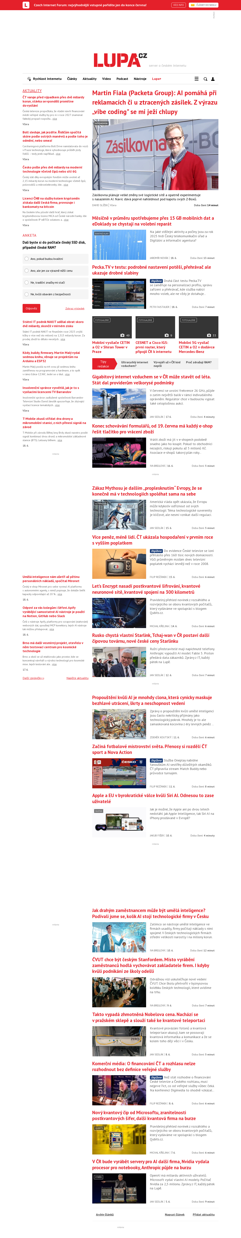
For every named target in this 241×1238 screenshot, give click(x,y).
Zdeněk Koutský (160, 737)
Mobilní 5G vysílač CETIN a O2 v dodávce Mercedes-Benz (197, 347)
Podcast (122, 79)
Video (106, 79)
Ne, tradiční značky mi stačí (48, 282)
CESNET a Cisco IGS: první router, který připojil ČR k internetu (154, 347)
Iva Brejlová (157, 466)
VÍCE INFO (178, 5)
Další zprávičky (32, 678)
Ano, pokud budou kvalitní (47, 259)
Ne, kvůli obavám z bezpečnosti (51, 294)
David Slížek (100, 205)
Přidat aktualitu (204, 1214)
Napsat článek (175, 1214)
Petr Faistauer (159, 307)
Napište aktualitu (77, 678)
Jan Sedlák (156, 417)
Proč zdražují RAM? (199, 362)
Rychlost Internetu (44, 78)
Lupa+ (156, 79)
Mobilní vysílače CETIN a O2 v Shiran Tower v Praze (111, 347)
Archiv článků (105, 1214)
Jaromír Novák (159, 258)
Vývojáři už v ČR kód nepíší (167, 364)
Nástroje (140, 79)
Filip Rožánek (158, 577)
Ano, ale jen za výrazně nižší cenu (51, 270)
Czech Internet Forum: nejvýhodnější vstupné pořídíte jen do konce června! (90, 5)
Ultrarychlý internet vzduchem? (134, 364)
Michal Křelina (159, 626)
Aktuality (90, 79)
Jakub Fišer (157, 835)
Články (72, 79)
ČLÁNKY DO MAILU (203, 5)
